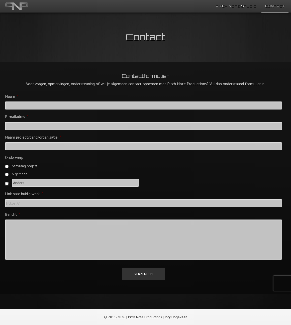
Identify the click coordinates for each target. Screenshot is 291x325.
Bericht (13, 214)
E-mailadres (17, 116)
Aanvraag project (24, 166)
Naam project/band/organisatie (33, 137)
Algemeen (19, 174)
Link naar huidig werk (24, 193)
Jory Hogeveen (176, 317)
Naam (12, 96)
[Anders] (75, 183)
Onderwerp (14, 157)
